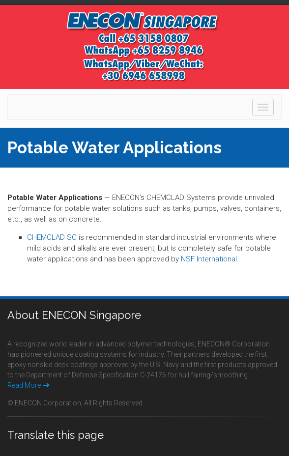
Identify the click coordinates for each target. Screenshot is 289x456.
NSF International (209, 259)
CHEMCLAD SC (52, 237)
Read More (28, 385)
